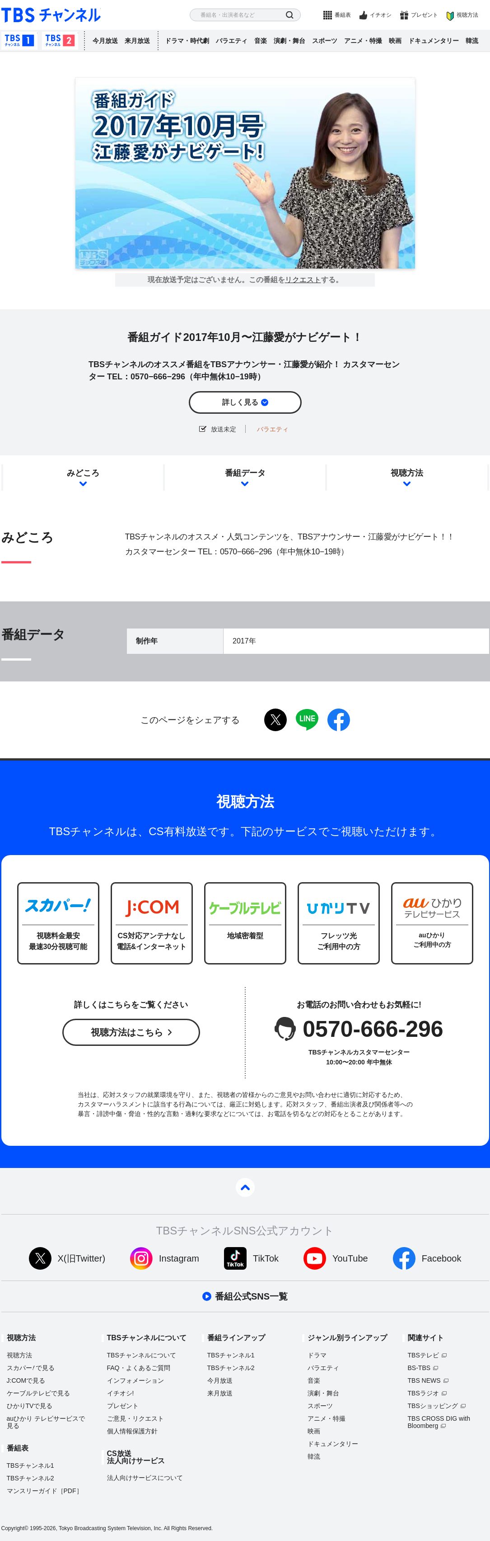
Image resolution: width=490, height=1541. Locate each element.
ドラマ (317, 1355)
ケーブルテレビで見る (38, 1393)
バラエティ (231, 40)
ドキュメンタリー (433, 40)
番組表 (343, 15)
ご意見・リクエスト (135, 1418)
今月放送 (105, 40)
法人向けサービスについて (145, 1477)
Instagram (179, 1258)
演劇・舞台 (289, 40)
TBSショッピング (433, 1405)
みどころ (83, 472)
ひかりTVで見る (30, 1405)
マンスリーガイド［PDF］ (45, 1490)
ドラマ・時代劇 (187, 40)
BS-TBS (419, 1367)
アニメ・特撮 (363, 40)
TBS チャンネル (51, 15)
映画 (395, 40)
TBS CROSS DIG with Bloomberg (439, 1422)
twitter (275, 720)
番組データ (245, 472)
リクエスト (303, 280)
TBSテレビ (423, 1355)
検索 (290, 15)
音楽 (260, 40)
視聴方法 (467, 15)
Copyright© (14, 1528)
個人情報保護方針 (132, 1431)
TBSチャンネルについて (141, 1355)
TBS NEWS (424, 1380)
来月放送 (137, 40)
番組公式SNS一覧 (251, 1296)
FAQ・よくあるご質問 (138, 1367)
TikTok (266, 1258)
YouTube (350, 1258)
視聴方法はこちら (127, 1032)
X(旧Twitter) (82, 1258)
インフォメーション (135, 1380)
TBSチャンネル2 (60, 41)
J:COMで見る (26, 1380)
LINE (307, 720)
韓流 (472, 40)
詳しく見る (240, 402)
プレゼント (424, 15)
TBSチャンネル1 (19, 41)
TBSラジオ (423, 1393)
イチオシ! (120, 1393)
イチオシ (381, 15)
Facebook (442, 1258)
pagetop (245, 1187)
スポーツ (324, 40)
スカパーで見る (31, 1367)
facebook (338, 720)
